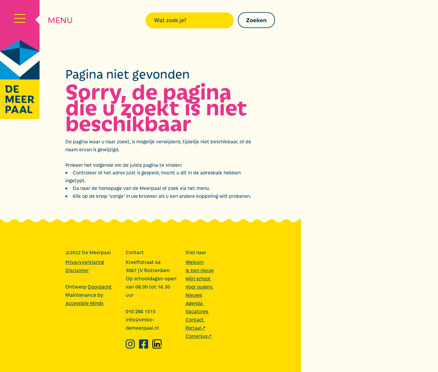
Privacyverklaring (84, 262)
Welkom (195, 262)
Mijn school (198, 278)
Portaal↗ (196, 328)
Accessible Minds (84, 303)
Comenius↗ (199, 336)
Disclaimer (77, 270)
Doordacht (100, 286)
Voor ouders (200, 286)
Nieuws (194, 295)
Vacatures (197, 311)
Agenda (195, 303)
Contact (195, 319)
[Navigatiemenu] (20, 20)
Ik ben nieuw (200, 270)
